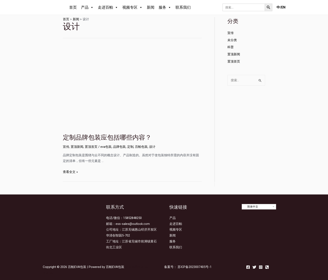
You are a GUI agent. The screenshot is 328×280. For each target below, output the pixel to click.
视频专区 (132, 7)
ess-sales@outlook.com (133, 224)
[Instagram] (261, 267)
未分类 (232, 40)
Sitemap (48, 273)
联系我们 (183, 7)
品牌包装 (119, 147)
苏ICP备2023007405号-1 (195, 267)
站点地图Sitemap (137, 267)
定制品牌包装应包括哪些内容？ (107, 137)
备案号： (170, 267)
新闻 (150, 7)
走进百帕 (108, 7)
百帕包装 (141, 147)
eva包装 (106, 147)
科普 (230, 47)
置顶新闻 (77, 147)
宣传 (66, 147)
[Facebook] (248, 267)
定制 (130, 147)
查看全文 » (70, 172)
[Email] (267, 267)
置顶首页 (91, 147)
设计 (152, 147)
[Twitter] (254, 267)
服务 (165, 7)
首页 (73, 7)
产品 (87, 7)
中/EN (281, 7)
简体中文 (250, 206)
